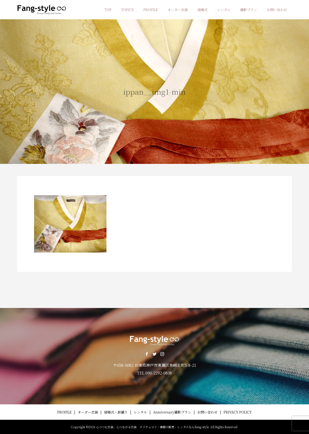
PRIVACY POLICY (238, 412)
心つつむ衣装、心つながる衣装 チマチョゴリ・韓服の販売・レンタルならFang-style (152, 427)
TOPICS (127, 9)
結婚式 (202, 9)
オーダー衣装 (178, 9)
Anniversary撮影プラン (172, 412)
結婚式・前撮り (116, 412)
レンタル (224, 9)
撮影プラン (248, 9)
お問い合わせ (277, 9)
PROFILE (150, 9)
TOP (108, 9)
